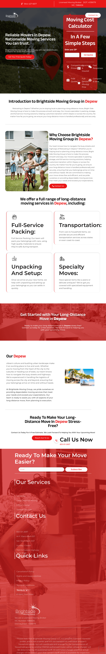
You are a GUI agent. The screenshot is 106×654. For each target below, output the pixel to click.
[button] (70, 14)
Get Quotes (88, 55)
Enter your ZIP (71, 50)
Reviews (22, 590)
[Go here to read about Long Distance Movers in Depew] (18, 14)
